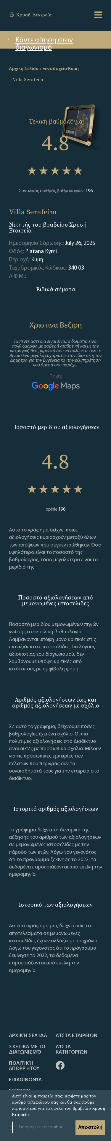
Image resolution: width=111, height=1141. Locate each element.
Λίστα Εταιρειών (76, 1036)
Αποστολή (90, 1127)
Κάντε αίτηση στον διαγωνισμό (39, 43)
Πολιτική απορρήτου (24, 1066)
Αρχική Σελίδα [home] (23, 69)
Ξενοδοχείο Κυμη (60, 69)
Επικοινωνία (25, 1080)
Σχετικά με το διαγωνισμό (27, 1049)
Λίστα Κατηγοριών (71, 1049)
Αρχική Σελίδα (28, 1036)
